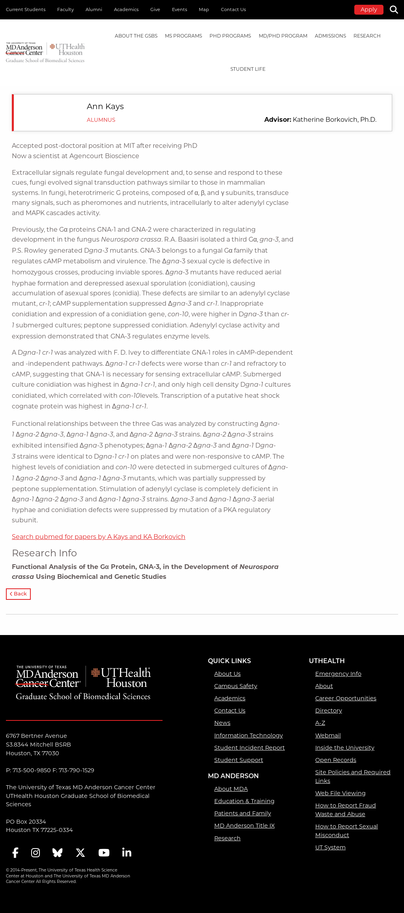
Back (18, 594)
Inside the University (344, 747)
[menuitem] (136, 36)
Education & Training (244, 801)
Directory (328, 710)
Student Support (238, 760)
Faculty (65, 9)
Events (179, 9)
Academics (126, 9)
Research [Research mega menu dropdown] (367, 36)
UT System (330, 847)
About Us (227, 673)
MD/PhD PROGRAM (283, 36)
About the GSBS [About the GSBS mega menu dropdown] (136, 36)
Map (204, 9)
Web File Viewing (340, 793)
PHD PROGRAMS (230, 36)
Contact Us (233, 9)
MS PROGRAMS (183, 36)
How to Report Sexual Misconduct (346, 831)
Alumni (94, 9)
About (324, 686)
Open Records (335, 760)
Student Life (248, 69)
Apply (369, 9)
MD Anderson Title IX (244, 825)
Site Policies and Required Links (353, 776)
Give (155, 9)
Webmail (328, 735)
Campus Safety (235, 686)
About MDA (231, 788)
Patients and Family (242, 813)
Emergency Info (338, 673)
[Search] (397, 9)
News (222, 722)
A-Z (320, 722)
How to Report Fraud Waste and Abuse (345, 810)
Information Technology (248, 735)
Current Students (25, 9)
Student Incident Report (249, 747)
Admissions (330, 36)
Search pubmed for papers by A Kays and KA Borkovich (98, 537)
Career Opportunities (345, 698)
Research (227, 838)
